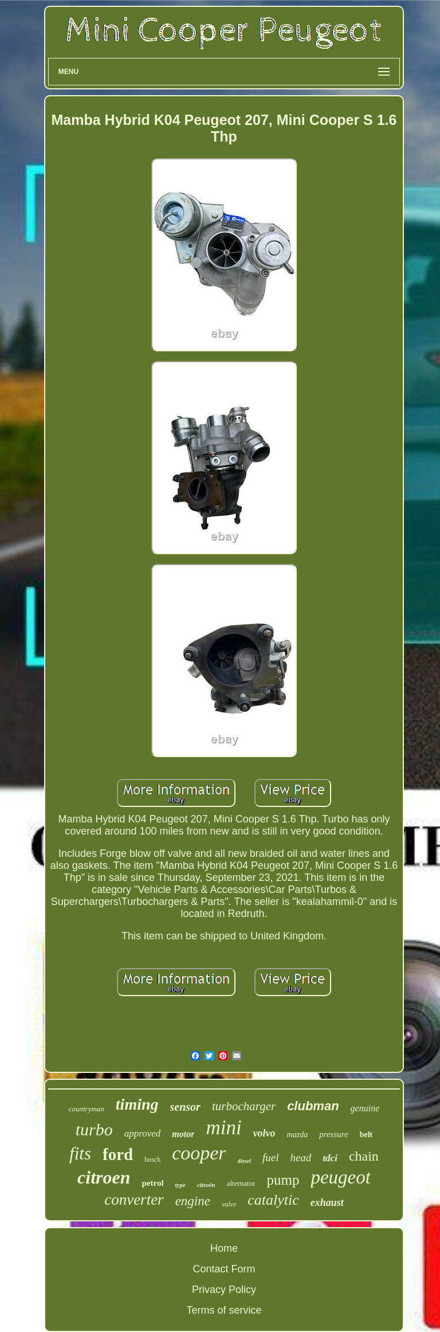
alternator (241, 1183)
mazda (297, 1134)
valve (229, 1204)
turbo (94, 1129)
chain (364, 1156)
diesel (244, 1161)
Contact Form (223, 1269)
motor (183, 1134)
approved (142, 1133)
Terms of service (223, 1310)
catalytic (273, 1200)
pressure (333, 1134)
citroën (206, 1184)
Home (224, 1248)
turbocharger (244, 1106)
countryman (86, 1108)
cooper (199, 1152)
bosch (152, 1159)
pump (282, 1180)
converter (133, 1199)
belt (366, 1134)
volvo (264, 1133)
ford (118, 1154)
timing (137, 1104)
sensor (185, 1106)
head (300, 1157)
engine (192, 1201)
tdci (330, 1158)
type (180, 1184)
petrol (153, 1183)
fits (80, 1153)
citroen (103, 1177)
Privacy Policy (224, 1289)
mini (223, 1127)
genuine (365, 1108)
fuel (270, 1157)
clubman (313, 1106)
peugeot (340, 1177)
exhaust (327, 1202)
